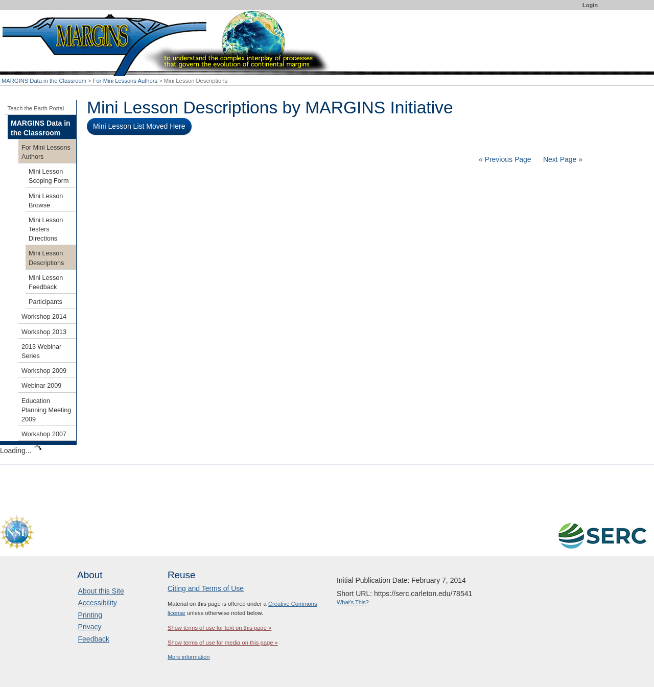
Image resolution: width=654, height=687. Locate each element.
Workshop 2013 (43, 332)
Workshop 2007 (43, 434)
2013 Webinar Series (41, 351)
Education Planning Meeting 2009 (46, 410)
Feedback (93, 639)
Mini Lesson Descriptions (46, 258)
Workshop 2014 (43, 316)
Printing (90, 615)
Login (590, 5)
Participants (45, 301)
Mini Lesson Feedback (46, 282)
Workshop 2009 (43, 370)
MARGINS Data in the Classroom (44, 81)
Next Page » (561, 159)
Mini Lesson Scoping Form (48, 176)
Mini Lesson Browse (46, 201)
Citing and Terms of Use (206, 588)
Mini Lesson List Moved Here (139, 126)
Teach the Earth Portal (36, 108)
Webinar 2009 (41, 385)
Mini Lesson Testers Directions (46, 229)
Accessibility (97, 603)
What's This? (353, 602)
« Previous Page (505, 159)
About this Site (101, 591)
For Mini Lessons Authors (125, 81)
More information (189, 657)
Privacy (90, 627)
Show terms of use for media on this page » (223, 642)
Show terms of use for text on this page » (219, 628)
